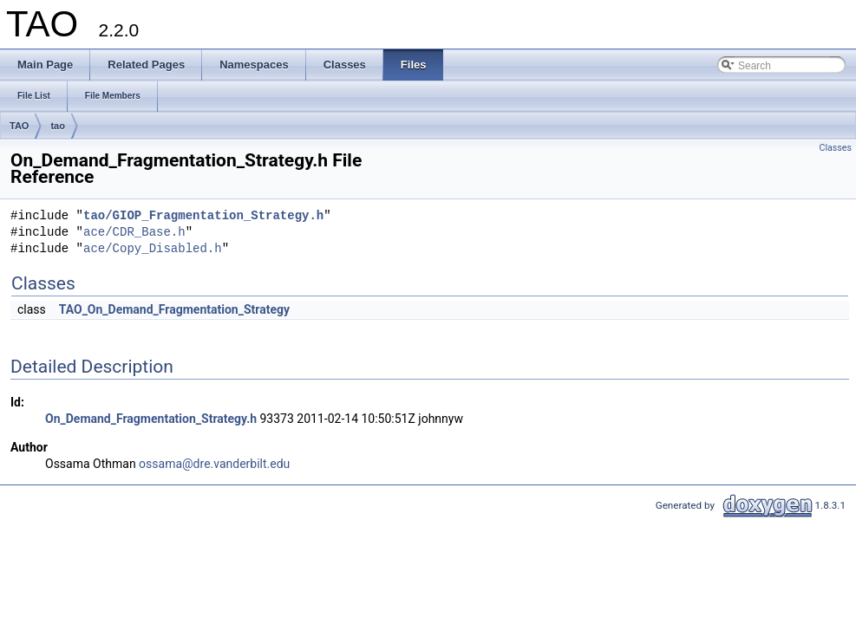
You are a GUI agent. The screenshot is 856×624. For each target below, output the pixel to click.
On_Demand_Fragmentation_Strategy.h (151, 419)
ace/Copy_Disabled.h (152, 249)
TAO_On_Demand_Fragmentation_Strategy (174, 309)
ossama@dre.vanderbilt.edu (214, 464)
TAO (19, 125)
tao (57, 125)
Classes (836, 147)
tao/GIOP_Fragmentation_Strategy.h (203, 216)
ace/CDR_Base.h (134, 232)
